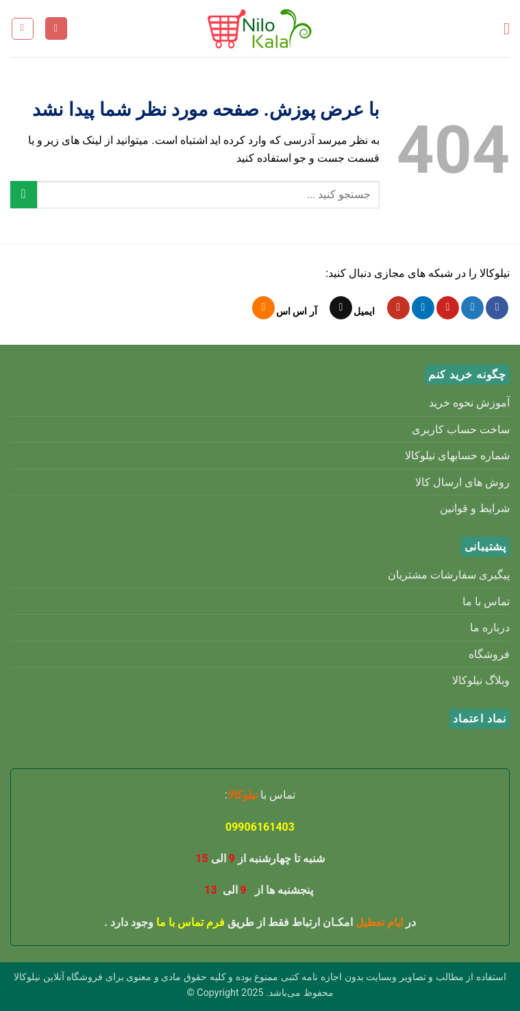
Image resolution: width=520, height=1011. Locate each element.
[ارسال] (23, 194)
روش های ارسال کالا (462, 482)
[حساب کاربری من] (56, 28)
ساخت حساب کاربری (461, 429)
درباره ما (490, 627)
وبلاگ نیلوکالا (481, 680)
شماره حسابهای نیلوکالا (457, 455)
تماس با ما (486, 601)
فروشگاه (489, 654)
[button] (501, 28)
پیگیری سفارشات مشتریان (449, 574)
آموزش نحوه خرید (469, 402)
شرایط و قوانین (475, 508)
